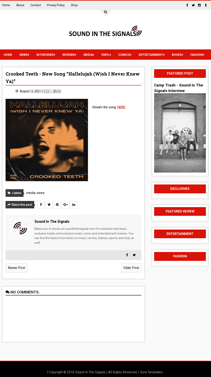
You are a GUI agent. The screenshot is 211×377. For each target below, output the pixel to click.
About (20, 5)
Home (6, 5)
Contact (35, 5)
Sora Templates (151, 372)
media (88, 54)
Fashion (196, 54)
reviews (68, 54)
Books (177, 54)
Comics (124, 54)
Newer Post (16, 268)
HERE (121, 107)
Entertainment (151, 54)
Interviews (45, 54)
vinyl (105, 54)
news (24, 54)
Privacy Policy (56, 5)
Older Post (131, 268)
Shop (74, 5)
